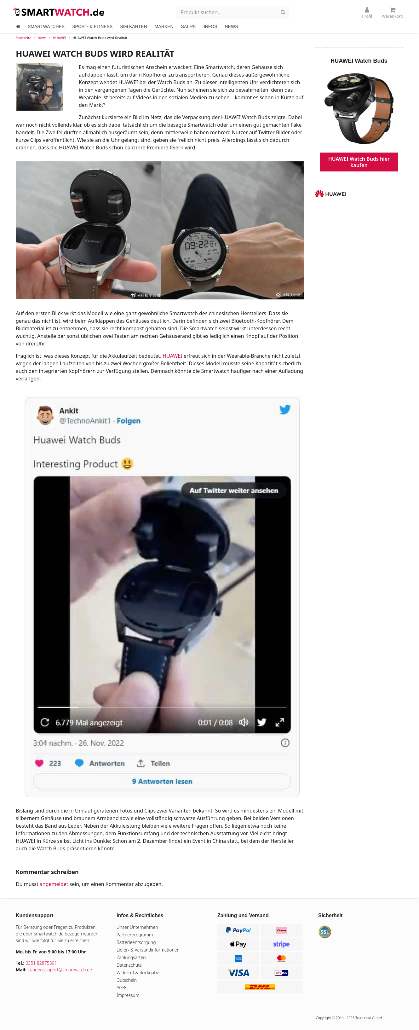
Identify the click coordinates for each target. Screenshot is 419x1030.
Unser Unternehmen (137, 927)
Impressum (128, 995)
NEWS (231, 26)
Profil (367, 13)
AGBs (122, 988)
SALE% (188, 26)
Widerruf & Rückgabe (138, 972)
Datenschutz (129, 965)
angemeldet (54, 884)
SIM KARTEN (133, 26)
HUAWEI (59, 37)
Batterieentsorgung (136, 942)
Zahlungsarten (131, 957)
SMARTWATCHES (46, 26)
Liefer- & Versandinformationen (148, 950)
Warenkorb (392, 13)
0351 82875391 (41, 963)
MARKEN (164, 26)
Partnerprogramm (135, 935)
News (41, 37)
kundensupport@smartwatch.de (60, 970)
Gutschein (127, 980)
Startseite (23, 37)
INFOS (210, 26)
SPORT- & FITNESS (92, 26)
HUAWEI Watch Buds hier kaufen (359, 162)
